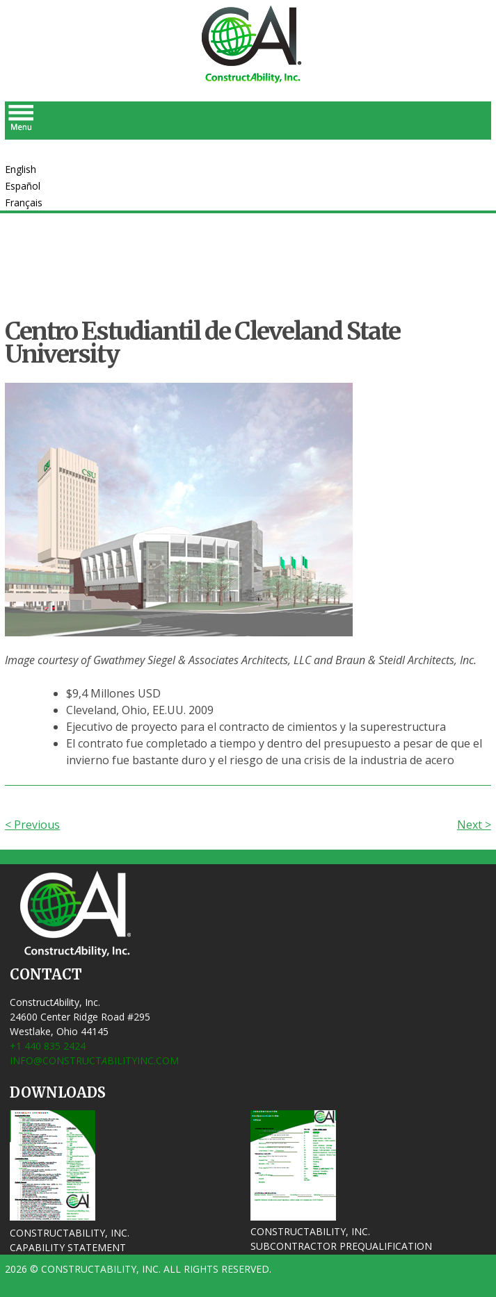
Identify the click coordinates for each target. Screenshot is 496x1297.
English (20, 169)
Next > (474, 824)
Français (23, 202)
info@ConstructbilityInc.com (94, 1060)
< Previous (32, 824)
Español (22, 185)
